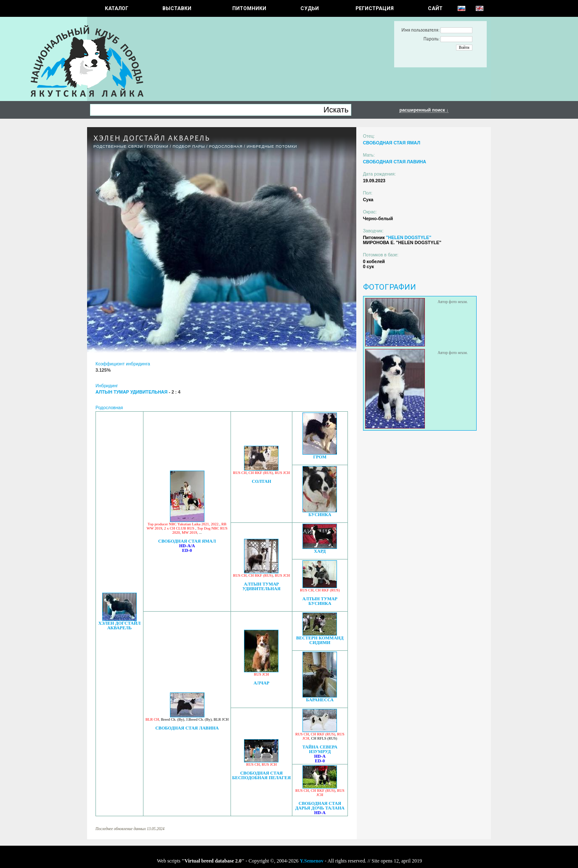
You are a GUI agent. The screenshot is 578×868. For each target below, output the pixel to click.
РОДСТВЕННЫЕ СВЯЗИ (118, 146)
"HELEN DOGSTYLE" (408, 237)
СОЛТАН (261, 481)
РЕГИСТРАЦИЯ (374, 8)
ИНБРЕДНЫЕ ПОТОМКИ (272, 146)
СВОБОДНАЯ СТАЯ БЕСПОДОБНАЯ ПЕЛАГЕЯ (261, 775)
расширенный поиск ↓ (423, 109)
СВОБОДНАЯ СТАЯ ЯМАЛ (187, 541)
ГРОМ (320, 457)
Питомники (249, 8)
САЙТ (435, 8)
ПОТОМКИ (157, 146)
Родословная (226, 146)
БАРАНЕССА (320, 700)
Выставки (176, 8)
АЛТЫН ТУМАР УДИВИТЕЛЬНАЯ (261, 586)
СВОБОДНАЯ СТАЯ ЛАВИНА (187, 728)
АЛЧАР (262, 683)
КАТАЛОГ (116, 8)
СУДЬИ (309, 8)
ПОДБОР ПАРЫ (188, 146)
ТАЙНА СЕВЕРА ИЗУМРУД (319, 749)
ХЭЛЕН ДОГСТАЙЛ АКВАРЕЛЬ (119, 625)
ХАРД (320, 551)
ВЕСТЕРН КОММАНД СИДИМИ (320, 640)
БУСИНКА (319, 514)
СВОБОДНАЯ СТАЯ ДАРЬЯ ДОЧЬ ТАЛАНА (320, 805)
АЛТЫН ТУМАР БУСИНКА (319, 601)
